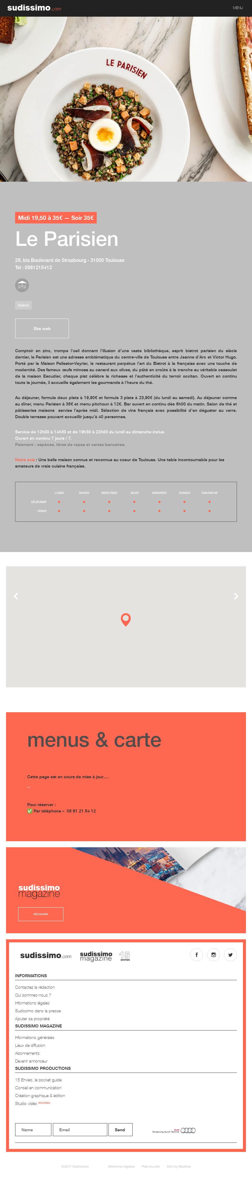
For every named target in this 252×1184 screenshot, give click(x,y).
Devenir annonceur (31, 1060)
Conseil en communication (38, 1087)
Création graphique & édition (40, 1095)
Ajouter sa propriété (32, 1018)
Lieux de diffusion (30, 1045)
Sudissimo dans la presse (38, 1010)
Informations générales (34, 1037)
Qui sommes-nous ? (33, 994)
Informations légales (32, 1002)
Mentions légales (121, 1166)
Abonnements (27, 1053)
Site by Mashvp (179, 1166)
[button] (126, 620)
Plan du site (151, 1166)
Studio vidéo (32, 1103)
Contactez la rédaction (35, 987)
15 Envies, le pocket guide (38, 1079)
